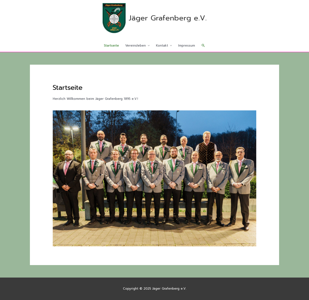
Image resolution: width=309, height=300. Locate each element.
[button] (203, 45)
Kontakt (162, 45)
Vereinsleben (135, 45)
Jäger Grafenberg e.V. (168, 17)
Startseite (111, 45)
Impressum (186, 45)
